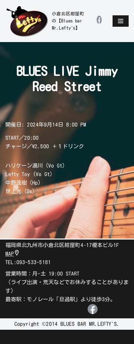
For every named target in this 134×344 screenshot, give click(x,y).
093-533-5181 (33, 262)
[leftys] (45, 21)
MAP (12, 253)
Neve (11, 336)
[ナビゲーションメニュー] (121, 21)
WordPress (68, 336)
